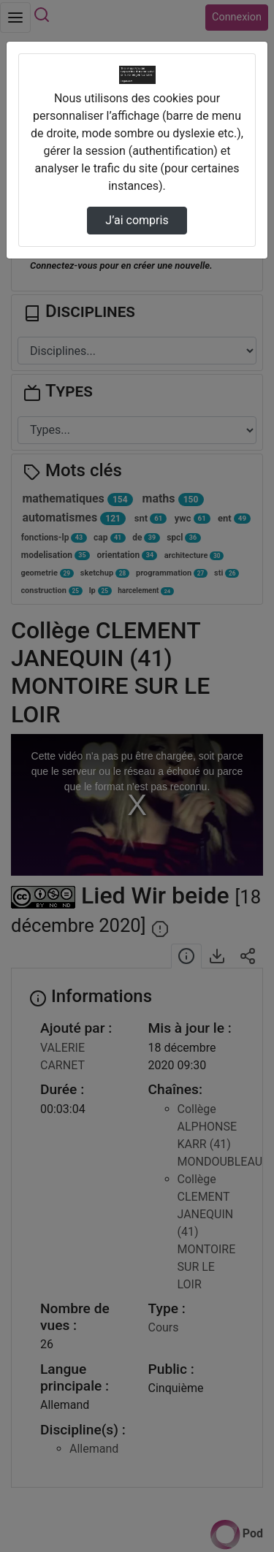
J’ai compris (136, 220)
